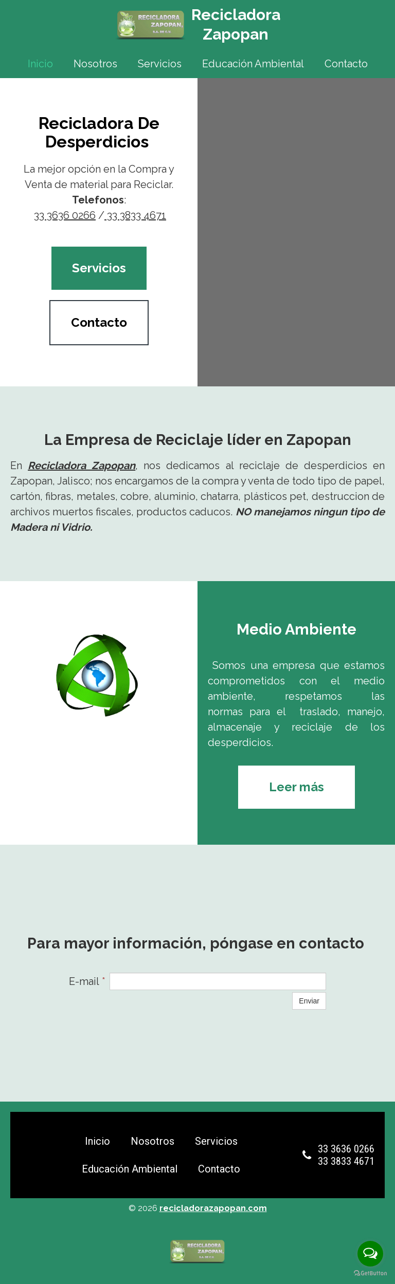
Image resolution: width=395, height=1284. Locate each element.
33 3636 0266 (65, 215)
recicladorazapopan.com (213, 1208)
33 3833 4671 (135, 215)
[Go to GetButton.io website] (370, 1273)
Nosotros (95, 64)
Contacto (346, 64)
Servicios (160, 64)
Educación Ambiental (253, 64)
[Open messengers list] (370, 1254)
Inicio (40, 64)
